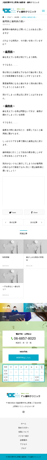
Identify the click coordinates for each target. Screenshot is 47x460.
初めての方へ (23, 428)
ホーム (23, 424)
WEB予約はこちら (23, 358)
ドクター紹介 (23, 436)
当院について (23, 432)
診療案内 (23, 440)
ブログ (23, 448)
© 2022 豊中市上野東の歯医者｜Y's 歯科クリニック (23, 457)
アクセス (23, 444)
